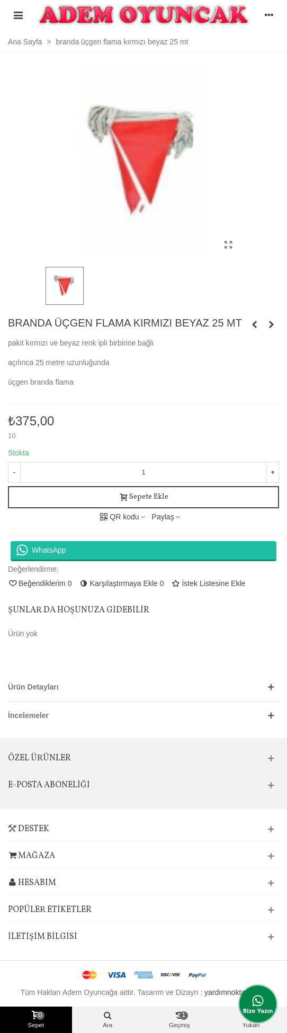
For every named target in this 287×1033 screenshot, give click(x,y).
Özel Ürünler (39, 758)
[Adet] (143, 472)
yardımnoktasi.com (235, 992)
